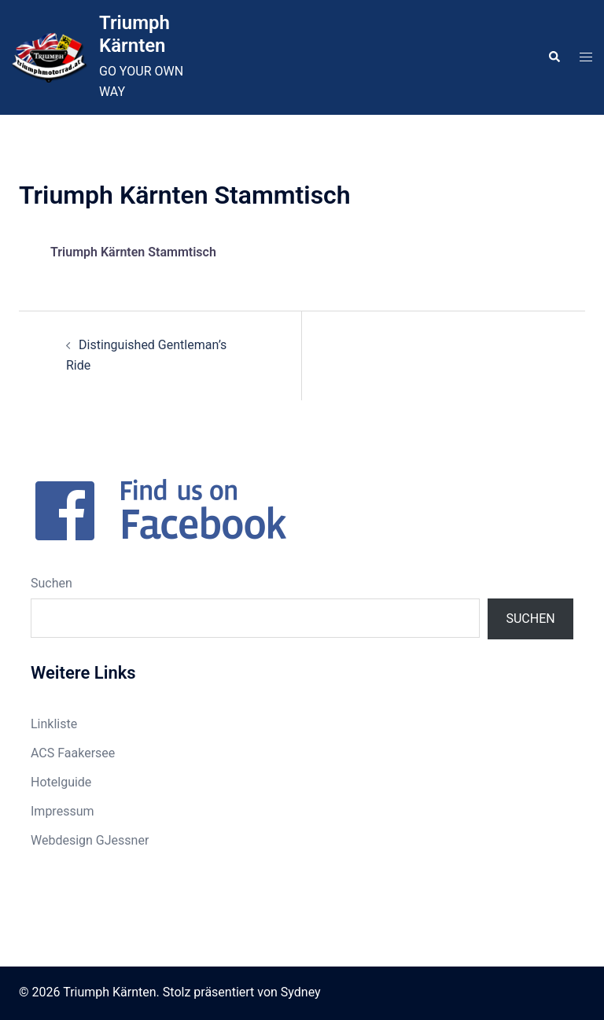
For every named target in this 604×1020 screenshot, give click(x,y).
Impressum (62, 811)
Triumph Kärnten (134, 34)
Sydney (301, 992)
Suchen (51, 583)
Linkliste (54, 723)
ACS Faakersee (73, 753)
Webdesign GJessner (90, 840)
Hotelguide (61, 782)
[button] (553, 57)
